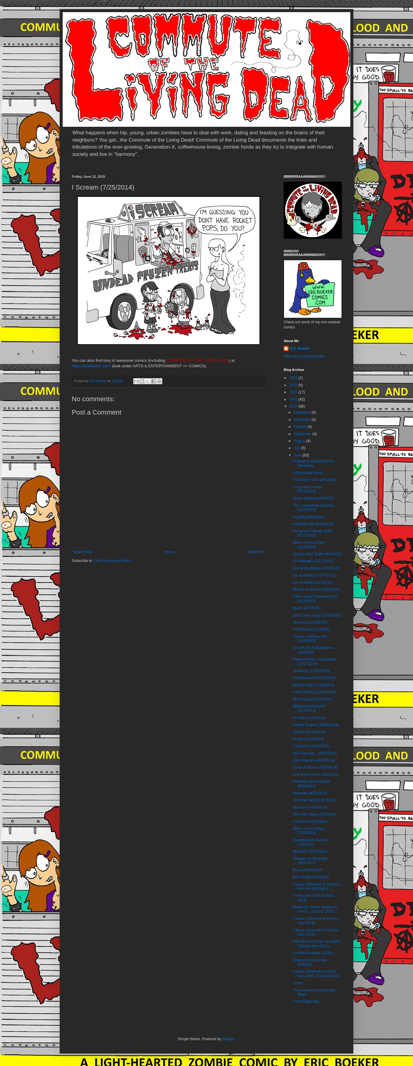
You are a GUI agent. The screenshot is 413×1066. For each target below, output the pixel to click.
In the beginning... (307, 1001)
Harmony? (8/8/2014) (310, 807)
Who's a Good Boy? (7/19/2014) (309, 830)
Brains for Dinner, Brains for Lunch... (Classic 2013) (315, 909)
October (301, 427)
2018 (294, 385)
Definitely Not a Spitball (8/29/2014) (311, 783)
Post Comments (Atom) (113, 561)
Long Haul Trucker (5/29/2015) (307, 489)
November (303, 420)
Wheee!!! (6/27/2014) (310, 851)
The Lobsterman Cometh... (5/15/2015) (314, 507)
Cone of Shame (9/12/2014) (315, 767)
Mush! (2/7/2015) (306, 608)
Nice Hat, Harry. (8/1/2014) (314, 814)
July (297, 448)
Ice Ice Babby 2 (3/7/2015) (314, 575)
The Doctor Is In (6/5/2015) (314, 480)
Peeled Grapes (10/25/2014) (316, 725)
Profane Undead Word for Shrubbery (313, 463)
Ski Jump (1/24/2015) (310, 622)
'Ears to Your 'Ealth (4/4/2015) (317, 554)
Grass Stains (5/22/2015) (313, 498)
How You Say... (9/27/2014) (315, 753)
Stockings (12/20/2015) (311, 671)
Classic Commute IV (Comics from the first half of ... (316, 886)
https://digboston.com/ (91, 366)
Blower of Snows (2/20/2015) (316, 589)
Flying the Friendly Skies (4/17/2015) (312, 533)
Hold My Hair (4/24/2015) (313, 524)
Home (169, 552)
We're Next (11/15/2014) (312, 699)
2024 (294, 378)
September (303, 434)
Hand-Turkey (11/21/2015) (314, 692)
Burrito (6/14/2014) (308, 870)
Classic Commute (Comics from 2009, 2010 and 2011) (317, 973)
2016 (294, 399)
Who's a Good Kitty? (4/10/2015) (309, 544)
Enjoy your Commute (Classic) (310, 962)
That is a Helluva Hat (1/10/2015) (309, 638)
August (300, 441)
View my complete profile (304, 356)
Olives (298, 983)
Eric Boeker (300, 348)
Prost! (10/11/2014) (308, 739)
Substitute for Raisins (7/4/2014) (310, 842)
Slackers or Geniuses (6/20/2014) (310, 860)
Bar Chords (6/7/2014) (311, 877)
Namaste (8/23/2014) (310, 793)
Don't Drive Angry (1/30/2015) (317, 615)
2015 (294, 406)
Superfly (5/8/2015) (308, 517)
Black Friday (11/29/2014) (313, 685)
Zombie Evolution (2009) (312, 953)
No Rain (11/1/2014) (309, 718)
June (298, 455)
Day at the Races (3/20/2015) (316, 568)
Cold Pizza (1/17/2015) (311, 629)
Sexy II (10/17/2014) (309, 732)
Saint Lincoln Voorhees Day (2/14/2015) (315, 598)
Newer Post (82, 552)
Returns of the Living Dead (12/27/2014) (314, 661)
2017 (294, 392)
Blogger (228, 1039)
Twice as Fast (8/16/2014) (314, 800)
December (303, 412)
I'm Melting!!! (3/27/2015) (313, 561)
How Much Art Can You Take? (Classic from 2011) (317, 943)
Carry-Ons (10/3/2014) (311, 746)
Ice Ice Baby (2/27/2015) (312, 582)
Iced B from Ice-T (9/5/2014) (315, 774)
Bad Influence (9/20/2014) (314, 760)
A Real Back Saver (308, 473)
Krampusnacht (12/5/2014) (314, 678)
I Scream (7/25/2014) (310, 821)
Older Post (255, 552)
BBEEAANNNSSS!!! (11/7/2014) (309, 708)
